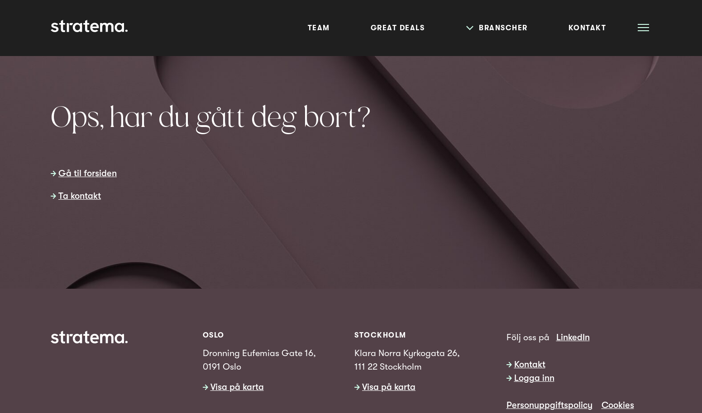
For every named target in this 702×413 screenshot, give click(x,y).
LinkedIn (573, 337)
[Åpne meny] (643, 27)
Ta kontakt (79, 196)
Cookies (618, 405)
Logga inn (534, 378)
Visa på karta (237, 387)
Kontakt (529, 364)
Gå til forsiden (87, 173)
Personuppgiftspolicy (549, 405)
